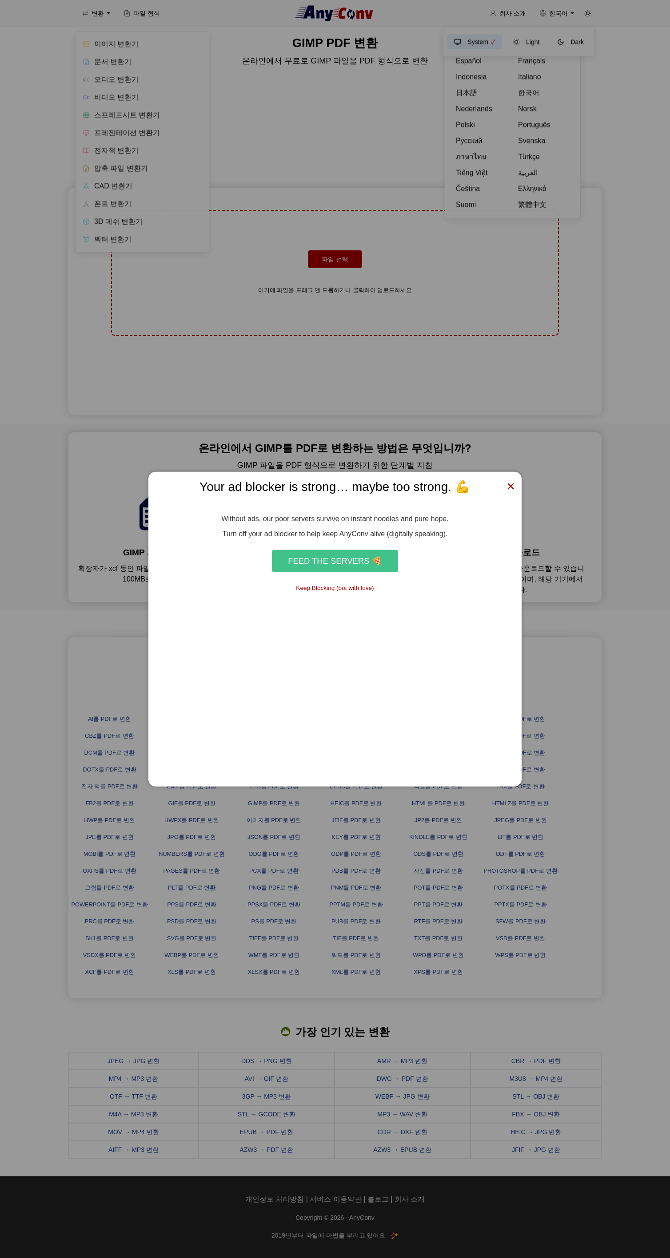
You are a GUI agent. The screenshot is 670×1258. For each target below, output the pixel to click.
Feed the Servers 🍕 (335, 561)
